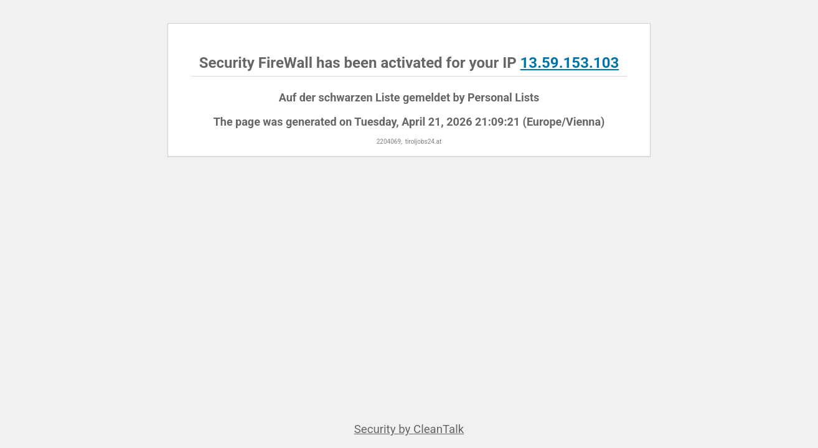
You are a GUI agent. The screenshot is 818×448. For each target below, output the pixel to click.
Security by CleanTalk (409, 429)
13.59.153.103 (569, 63)
